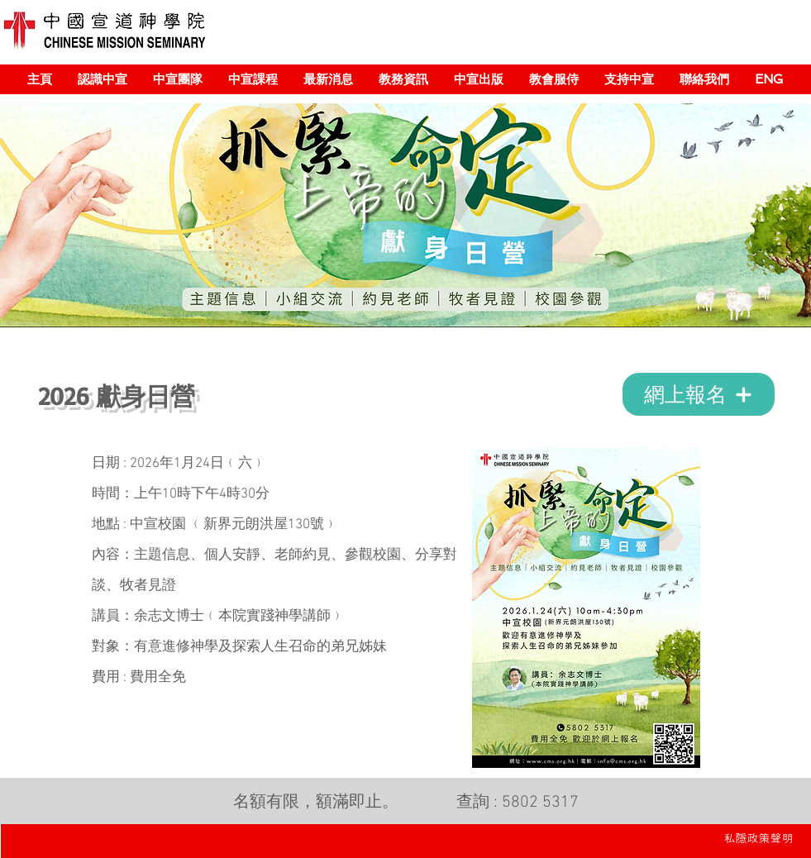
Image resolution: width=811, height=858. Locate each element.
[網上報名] (699, 394)
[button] (102, 79)
